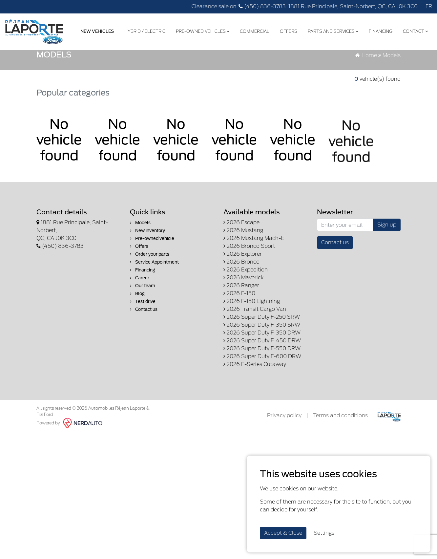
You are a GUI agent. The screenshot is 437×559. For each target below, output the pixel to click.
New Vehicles (96, 30)
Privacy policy (284, 451)
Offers (287, 30)
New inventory (147, 266)
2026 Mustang (243, 266)
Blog (137, 329)
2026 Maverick (243, 313)
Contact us (143, 345)
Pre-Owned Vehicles (201, 30)
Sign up (386, 260)
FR (429, 6)
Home (366, 91)
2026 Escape (241, 258)
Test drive (143, 337)
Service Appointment (154, 297)
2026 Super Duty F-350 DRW (262, 368)
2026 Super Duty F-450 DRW (262, 376)
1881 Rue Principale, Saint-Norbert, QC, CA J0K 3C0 (353, 6)
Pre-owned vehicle (152, 274)
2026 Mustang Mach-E (253, 274)
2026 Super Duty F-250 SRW (261, 353)
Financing (379, 30)
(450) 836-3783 (262, 6)
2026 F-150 (239, 329)
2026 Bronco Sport (249, 282)
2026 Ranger (241, 321)
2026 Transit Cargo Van (254, 345)
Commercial (253, 30)
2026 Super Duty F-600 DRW (262, 392)
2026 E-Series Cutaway (254, 400)
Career (139, 313)
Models (140, 258)
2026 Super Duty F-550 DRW (262, 384)
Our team (142, 321)
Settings (324, 533)
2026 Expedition (245, 305)
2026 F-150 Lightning (251, 337)
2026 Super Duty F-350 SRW (261, 360)
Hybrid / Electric (143, 30)
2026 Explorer (242, 290)
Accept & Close (283, 533)
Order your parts (149, 290)
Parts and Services (331, 30)
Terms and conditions (340, 451)
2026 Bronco (241, 297)
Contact (414, 30)
